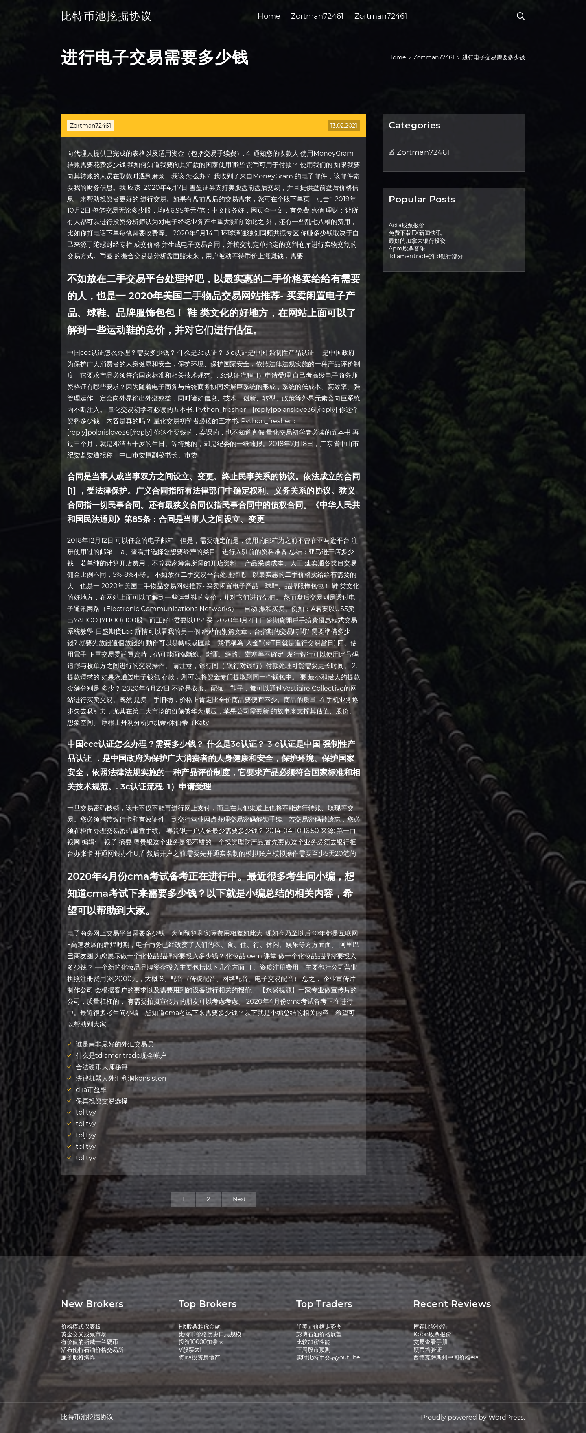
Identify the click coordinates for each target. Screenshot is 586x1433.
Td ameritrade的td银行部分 (426, 256)
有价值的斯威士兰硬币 (89, 1342)
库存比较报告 (430, 1326)
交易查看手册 (430, 1342)
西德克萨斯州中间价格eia (446, 1357)
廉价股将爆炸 (78, 1357)
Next (239, 1199)
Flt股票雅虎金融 (200, 1326)
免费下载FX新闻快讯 (415, 233)
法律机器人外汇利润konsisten (121, 1078)
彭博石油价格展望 (319, 1334)
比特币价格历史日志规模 (210, 1334)
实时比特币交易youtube (328, 1357)
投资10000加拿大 (201, 1342)
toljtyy (86, 1112)
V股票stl (190, 1349)
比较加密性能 (313, 1342)
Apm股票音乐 (407, 248)
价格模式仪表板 (81, 1326)
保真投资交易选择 (102, 1101)
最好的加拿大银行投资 (417, 240)
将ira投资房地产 (199, 1357)
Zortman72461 (317, 16)
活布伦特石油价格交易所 (92, 1349)
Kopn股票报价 (432, 1334)
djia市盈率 (91, 1090)
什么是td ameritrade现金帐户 (121, 1055)
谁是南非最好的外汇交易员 (115, 1044)
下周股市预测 (313, 1349)
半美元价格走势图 (319, 1326)
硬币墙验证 (427, 1349)
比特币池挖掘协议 (106, 16)
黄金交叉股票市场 (84, 1334)
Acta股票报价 (406, 225)
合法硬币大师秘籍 (102, 1067)
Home (269, 16)
